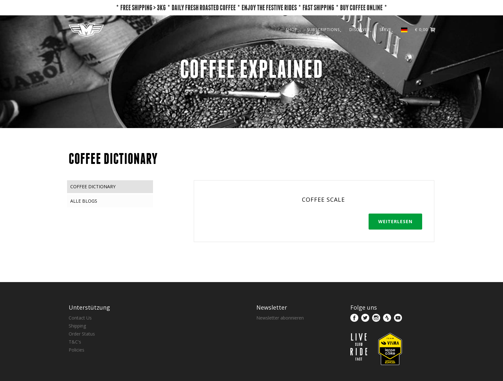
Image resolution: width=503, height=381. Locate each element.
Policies (76, 350)
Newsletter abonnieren (280, 318)
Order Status (82, 334)
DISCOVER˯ (360, 29)
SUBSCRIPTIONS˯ (324, 29)
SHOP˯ (292, 29)
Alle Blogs (83, 201)
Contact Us (80, 318)
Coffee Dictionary (92, 186)
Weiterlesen (395, 221)
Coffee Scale (323, 199)
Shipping (77, 326)
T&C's (75, 342)
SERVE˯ (386, 29)
